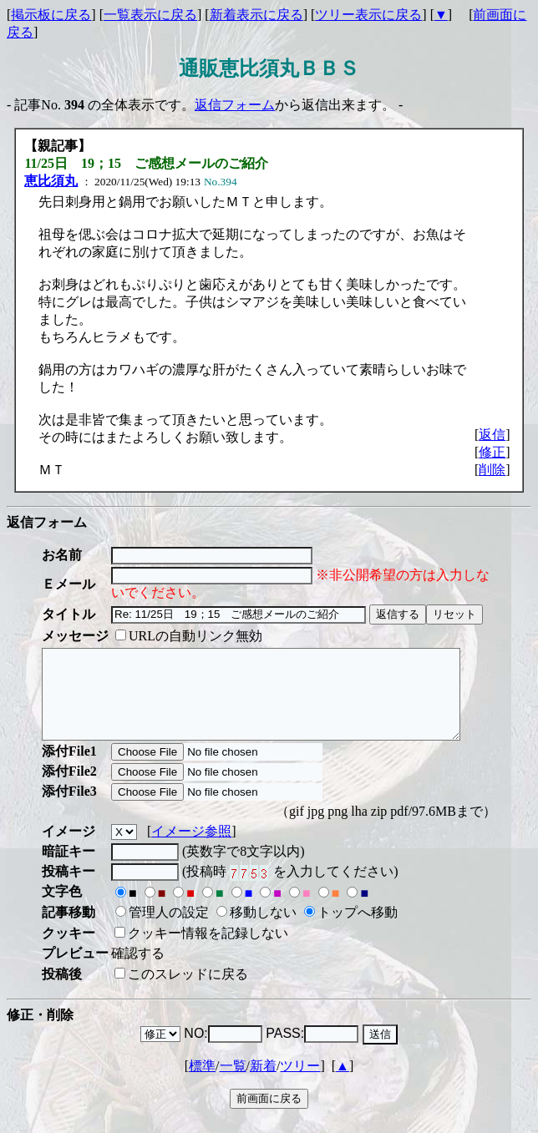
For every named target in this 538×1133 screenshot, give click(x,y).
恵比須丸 (51, 181)
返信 (492, 434)
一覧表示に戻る (150, 15)
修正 (492, 452)
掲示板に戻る (51, 15)
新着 (263, 1083)
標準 (202, 1083)
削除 (492, 470)
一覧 (233, 1083)
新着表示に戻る (256, 15)
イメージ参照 (191, 849)
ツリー (300, 1083)
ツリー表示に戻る (368, 15)
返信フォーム (235, 105)
